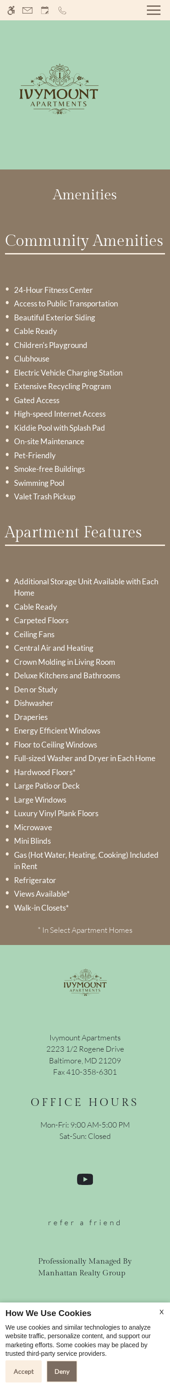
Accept (24, 1371)
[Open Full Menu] (154, 10)
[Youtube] (85, 1183)
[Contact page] (27, 10)
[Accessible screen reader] (11, 10)
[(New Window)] (85, 1054)
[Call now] (62, 10)
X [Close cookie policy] (162, 1312)
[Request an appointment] (45, 10)
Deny (61, 1371)
